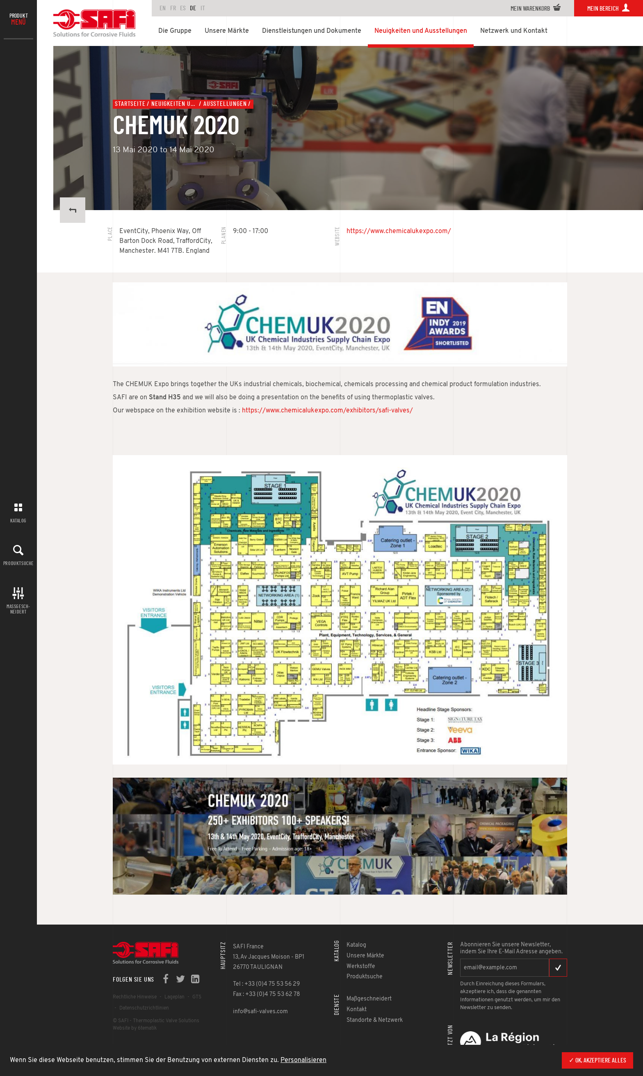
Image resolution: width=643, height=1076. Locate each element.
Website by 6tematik (135, 1028)
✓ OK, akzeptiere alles (597, 1060)
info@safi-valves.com (260, 1012)
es (183, 8)
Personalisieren (303, 1060)
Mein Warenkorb (536, 9)
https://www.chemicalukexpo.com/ (399, 231)
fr (173, 8)
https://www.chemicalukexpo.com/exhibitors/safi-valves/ (327, 411)
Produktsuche (18, 563)
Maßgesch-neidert (18, 609)
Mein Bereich (608, 9)
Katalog (18, 520)
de (193, 8)
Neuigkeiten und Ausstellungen (174, 104)
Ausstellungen (224, 104)
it (203, 8)
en (163, 8)
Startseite (130, 104)
